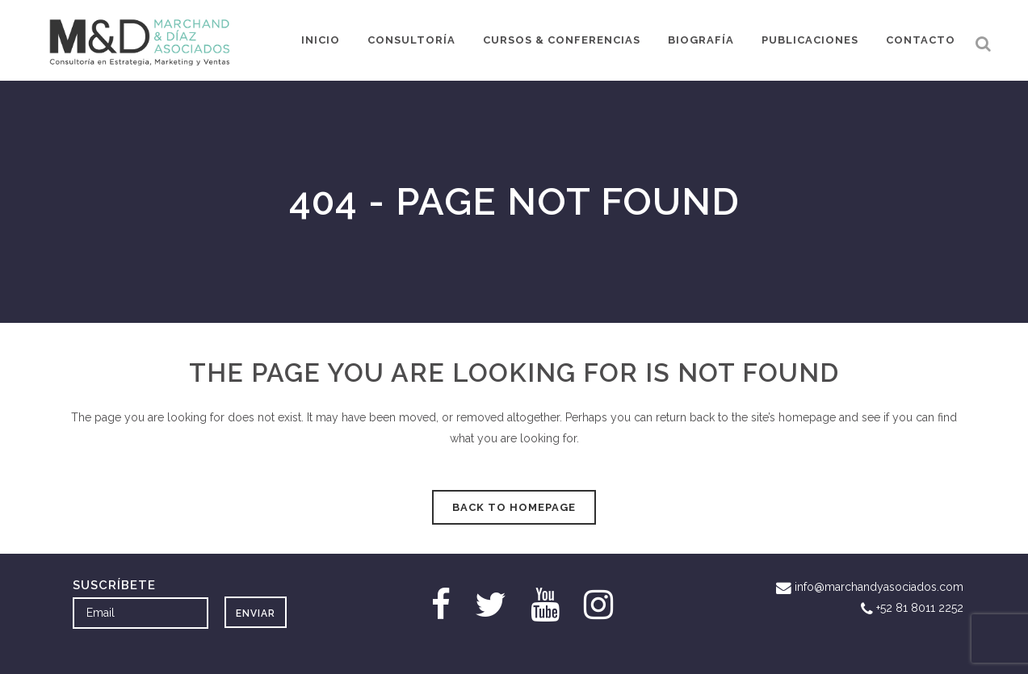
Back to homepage (514, 507)
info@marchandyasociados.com (879, 586)
